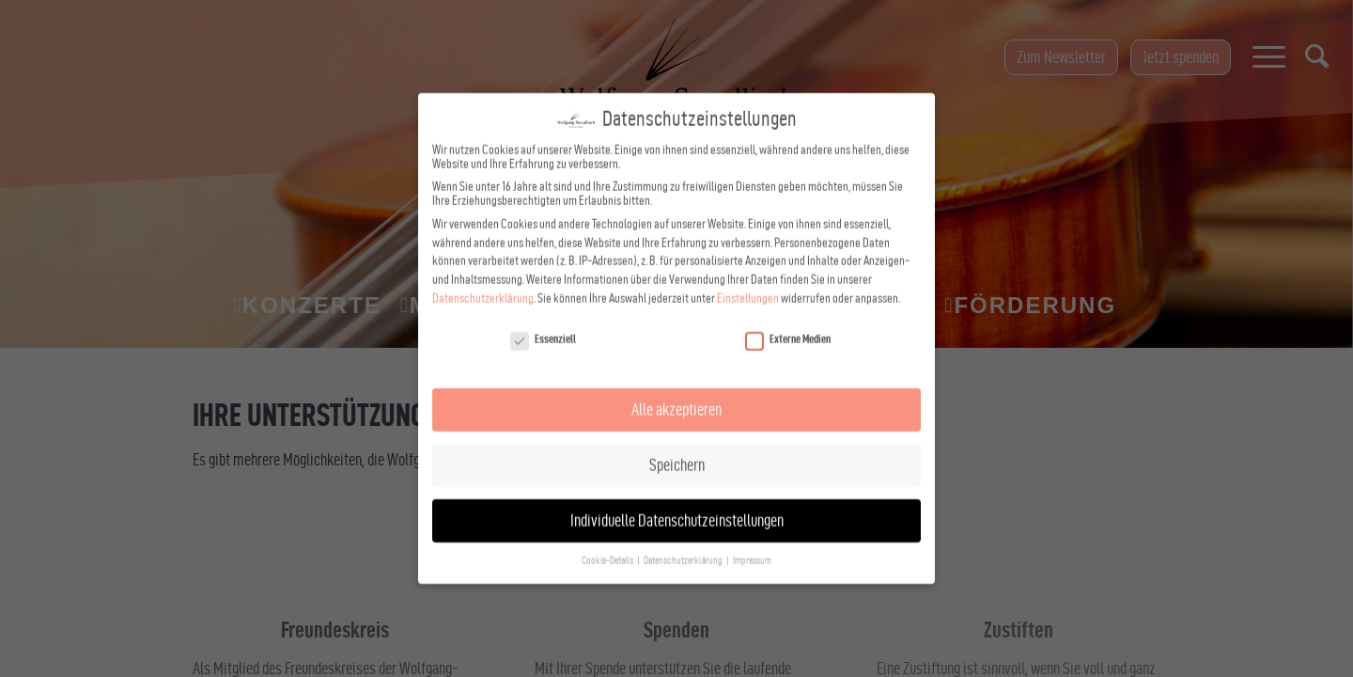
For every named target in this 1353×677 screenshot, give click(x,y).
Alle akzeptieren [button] (676, 387)
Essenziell (543, 316)
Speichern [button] (677, 442)
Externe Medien (788, 316)
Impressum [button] (752, 538)
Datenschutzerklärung (483, 276)
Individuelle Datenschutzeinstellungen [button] (677, 498)
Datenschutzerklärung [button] (684, 538)
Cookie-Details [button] (608, 538)
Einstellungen (748, 276)
